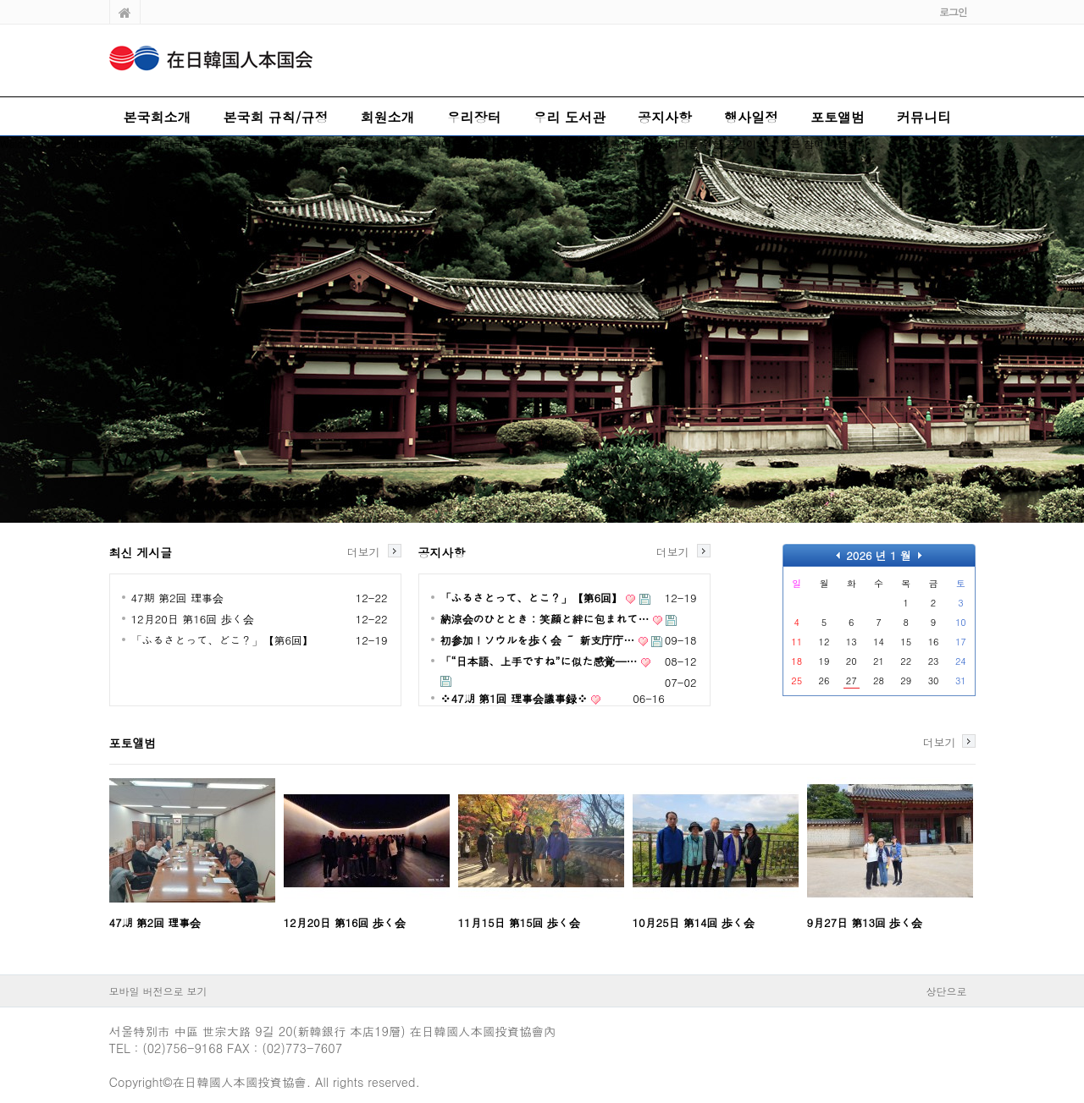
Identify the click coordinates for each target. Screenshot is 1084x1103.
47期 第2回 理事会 (177, 598)
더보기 (363, 550)
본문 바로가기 (0, 0)
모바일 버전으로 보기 (158, 991)
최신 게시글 (141, 552)
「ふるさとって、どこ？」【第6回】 (222, 640)
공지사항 (665, 117)
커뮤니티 (924, 117)
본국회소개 (157, 117)
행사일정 (751, 117)
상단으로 (946, 991)
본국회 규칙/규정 (276, 117)
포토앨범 (837, 117)
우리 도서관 (570, 117)
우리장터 (474, 117)
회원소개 (388, 117)
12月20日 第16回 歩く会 (192, 619)
